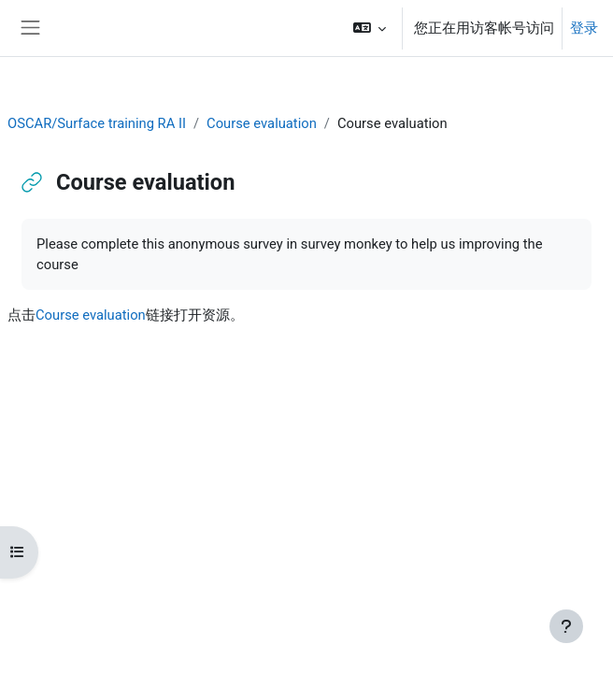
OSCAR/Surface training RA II (96, 123)
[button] (369, 28)
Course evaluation (262, 123)
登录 (584, 28)
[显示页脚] (566, 626)
